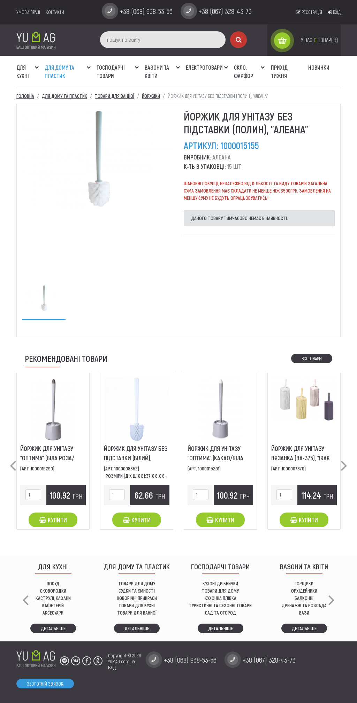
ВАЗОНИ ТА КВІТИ (157, 71)
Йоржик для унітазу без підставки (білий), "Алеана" (135, 458)
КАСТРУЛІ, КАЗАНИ (53, 598)
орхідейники (304, 591)
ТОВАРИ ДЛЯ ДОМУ (136, 583)
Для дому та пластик (59, 71)
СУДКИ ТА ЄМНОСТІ (137, 591)
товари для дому (220, 591)
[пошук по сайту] (163, 39)
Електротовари (204, 67)
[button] (36, 64)
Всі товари (312, 358)
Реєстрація (309, 12)
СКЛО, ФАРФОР (243, 71)
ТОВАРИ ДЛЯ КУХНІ (137, 605)
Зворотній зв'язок (45, 684)
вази (304, 613)
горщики (304, 583)
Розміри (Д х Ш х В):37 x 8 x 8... (137, 476)
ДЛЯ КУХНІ (22, 71)
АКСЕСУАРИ (53, 613)
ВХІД (112, 667)
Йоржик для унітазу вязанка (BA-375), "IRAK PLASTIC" (300, 458)
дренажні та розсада (304, 605)
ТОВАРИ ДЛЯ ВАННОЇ (137, 613)
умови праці (28, 12)
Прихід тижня (279, 71)
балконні (304, 598)
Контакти (55, 12)
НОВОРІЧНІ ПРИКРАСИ (137, 598)
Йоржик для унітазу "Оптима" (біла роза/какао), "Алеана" (47, 458)
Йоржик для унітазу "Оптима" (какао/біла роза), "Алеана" (215, 458)
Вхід (334, 12)
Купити (53, 520)
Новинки (318, 67)
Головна (25, 96)
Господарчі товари (111, 71)
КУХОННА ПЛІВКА (220, 598)
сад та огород (220, 613)
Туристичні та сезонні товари (220, 605)
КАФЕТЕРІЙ (53, 605)
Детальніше (53, 628)
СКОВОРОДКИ (53, 591)
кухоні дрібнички (220, 583)
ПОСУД (53, 583)
